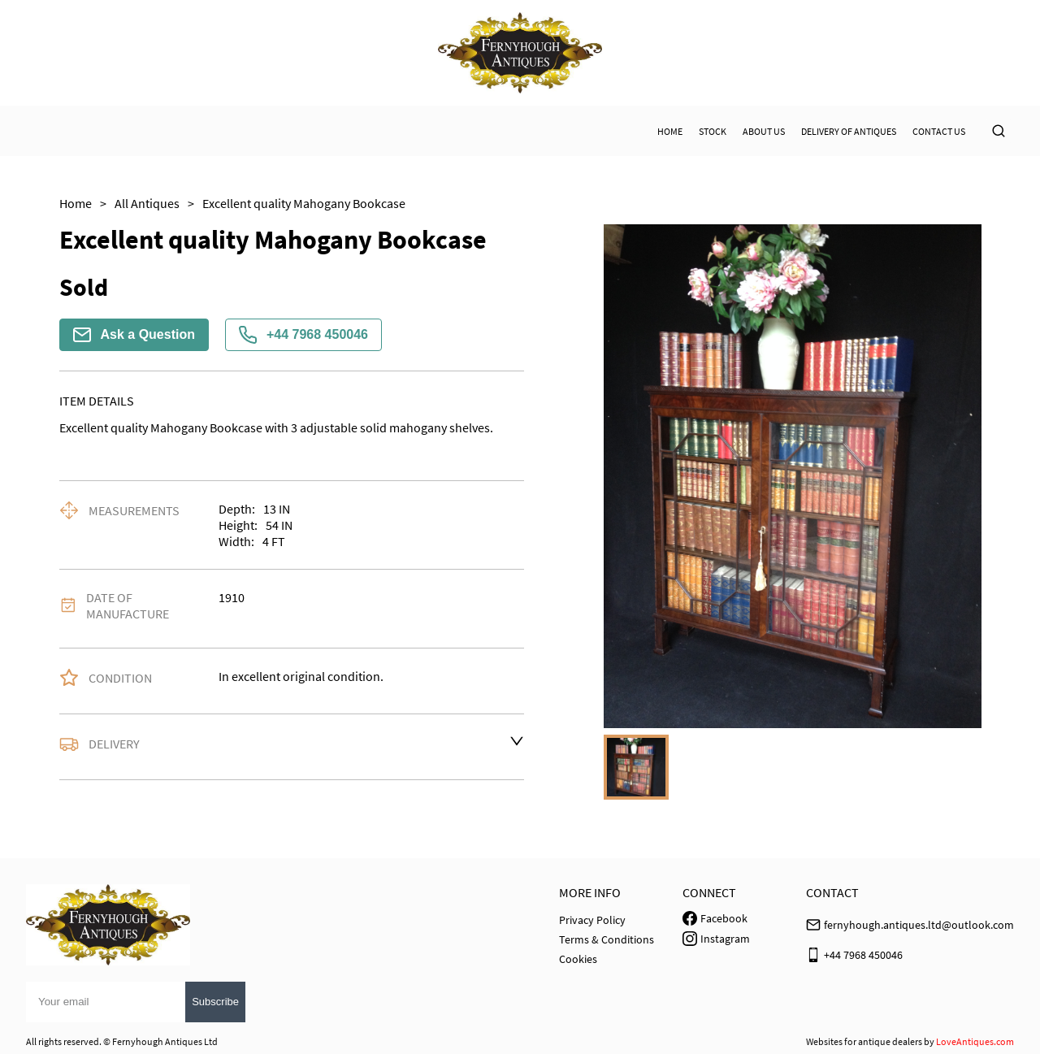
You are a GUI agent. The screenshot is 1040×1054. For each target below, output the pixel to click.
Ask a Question (134, 334)
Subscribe (215, 1001)
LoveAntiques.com (975, 1041)
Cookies (578, 959)
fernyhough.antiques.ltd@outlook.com (919, 924)
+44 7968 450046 (303, 335)
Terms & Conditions (606, 939)
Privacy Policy (592, 920)
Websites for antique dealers (864, 1041)
